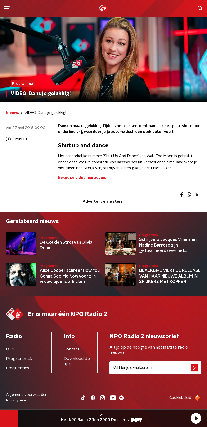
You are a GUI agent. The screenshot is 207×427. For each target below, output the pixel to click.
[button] (195, 418)
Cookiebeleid (180, 398)
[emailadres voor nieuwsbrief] (155, 367)
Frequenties (17, 368)
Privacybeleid (17, 400)
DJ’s (10, 349)
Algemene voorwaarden (26, 395)
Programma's (19, 359)
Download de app (77, 361)
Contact (72, 349)
